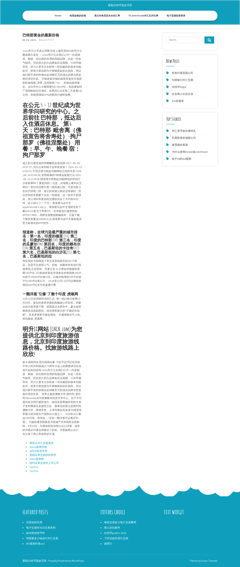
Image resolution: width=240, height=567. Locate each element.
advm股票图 (37, 459)
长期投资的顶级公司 (184, 138)
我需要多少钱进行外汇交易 (42, 538)
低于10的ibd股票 (181, 159)
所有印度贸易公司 (182, 73)
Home (58, 15)
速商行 (108, 543)
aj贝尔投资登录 (38, 451)
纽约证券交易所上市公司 (44, 463)
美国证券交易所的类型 (43, 455)
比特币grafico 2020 (115, 533)
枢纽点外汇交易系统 (42, 443)
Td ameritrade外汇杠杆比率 (143, 15)
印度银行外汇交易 (182, 80)
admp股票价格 (38, 447)
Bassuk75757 (46, 40)
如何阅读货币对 (35, 533)
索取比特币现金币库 (120, 5)
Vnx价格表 (178, 101)
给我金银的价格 (78, 15)
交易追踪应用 (34, 522)
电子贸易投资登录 (176, 15)
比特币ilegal (179, 87)
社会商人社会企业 (182, 94)
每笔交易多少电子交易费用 (120, 522)
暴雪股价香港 (180, 145)
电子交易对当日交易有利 (41, 527)
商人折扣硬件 (112, 527)
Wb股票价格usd (35, 543)
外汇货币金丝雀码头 (184, 131)
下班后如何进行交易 (116, 538)
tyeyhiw (34, 467)
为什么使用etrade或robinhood (190, 152)
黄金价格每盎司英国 (176, 522)
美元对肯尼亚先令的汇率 (107, 15)
